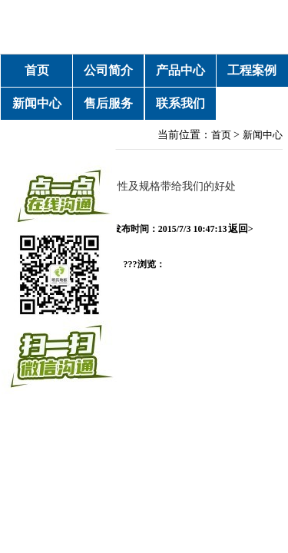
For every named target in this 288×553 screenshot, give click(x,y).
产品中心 (180, 70)
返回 (240, 228)
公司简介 (108, 70)
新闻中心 (36, 103)
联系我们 (180, 103)
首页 (37, 70)
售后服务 (108, 103)
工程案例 (251, 70)
